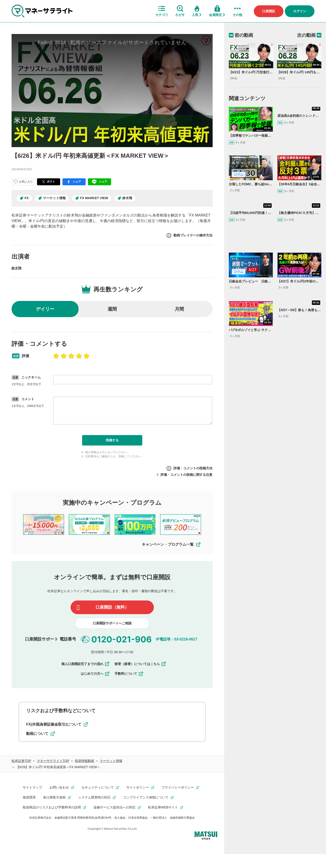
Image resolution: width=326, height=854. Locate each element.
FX (27, 198)
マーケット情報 (54, 198)
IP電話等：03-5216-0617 (176, 639)
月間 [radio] (179, 309)
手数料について (129, 673)
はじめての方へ (95, 673)
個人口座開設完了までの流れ (85, 664)
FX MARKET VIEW (94, 198)
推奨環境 (29, 797)
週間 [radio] (112, 309)
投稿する (112, 440)
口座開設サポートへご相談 (112, 623)
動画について (40, 734)
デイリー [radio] (45, 309)
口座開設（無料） (112, 607)
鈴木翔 (127, 198)
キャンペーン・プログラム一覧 (171, 544)
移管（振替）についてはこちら (140, 664)
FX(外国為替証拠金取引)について (57, 724)
